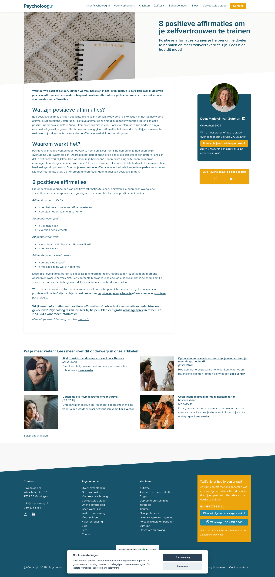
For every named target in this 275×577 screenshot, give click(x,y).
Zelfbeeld (145, 505)
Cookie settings (238, 567)
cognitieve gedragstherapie (115, 293)
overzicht (83, 319)
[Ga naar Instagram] (216, 179)
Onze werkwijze (92, 492)
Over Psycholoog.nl (98, 6)
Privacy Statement (215, 567)
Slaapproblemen (150, 513)
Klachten (144, 6)
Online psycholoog (93, 505)
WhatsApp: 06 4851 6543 (224, 522)
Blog (84, 526)
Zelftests (159, 6)
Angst (143, 496)
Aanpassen (182, 566)
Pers (84, 530)
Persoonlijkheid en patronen (157, 522)
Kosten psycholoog (93, 513)
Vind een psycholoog (95, 496)
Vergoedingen (90, 517)
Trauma (144, 509)
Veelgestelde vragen (215, 6)
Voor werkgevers (124, 6)
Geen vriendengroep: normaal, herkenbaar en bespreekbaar (207, 398)
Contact (238, 6)
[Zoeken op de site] (248, 6)
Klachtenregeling (92, 522)
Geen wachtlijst (91, 509)
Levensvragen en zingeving (156, 517)
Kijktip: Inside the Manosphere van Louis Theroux (93, 358)
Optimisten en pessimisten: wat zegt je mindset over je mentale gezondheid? (212, 359)
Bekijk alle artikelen (36, 436)
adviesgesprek (133, 310)
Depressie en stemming (154, 501)
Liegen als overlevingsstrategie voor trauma (90, 397)
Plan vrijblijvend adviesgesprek (224, 143)
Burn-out (145, 526)
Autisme (145, 488)
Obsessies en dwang (152, 530)
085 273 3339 (234, 137)
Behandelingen (178, 6)
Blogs (195, 6)
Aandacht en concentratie (155, 492)
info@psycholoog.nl (36, 503)
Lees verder (85, 370)
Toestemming (183, 557)
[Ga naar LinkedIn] (232, 179)
